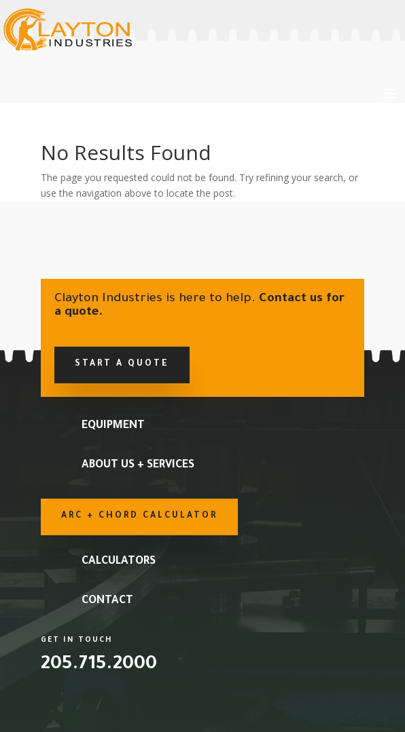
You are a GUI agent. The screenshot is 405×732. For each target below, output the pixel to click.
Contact (107, 601)
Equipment (113, 426)
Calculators (119, 562)
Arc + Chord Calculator (139, 516)
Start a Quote (122, 364)
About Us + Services (138, 465)
